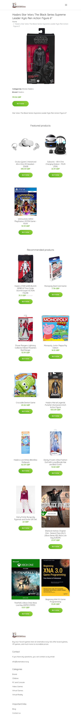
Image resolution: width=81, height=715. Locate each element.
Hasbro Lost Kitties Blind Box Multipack (25, 461)
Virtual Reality (17, 695)
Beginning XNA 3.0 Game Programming (55, 600)
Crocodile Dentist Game (25, 403)
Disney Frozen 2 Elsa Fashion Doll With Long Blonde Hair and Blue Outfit (55, 462)
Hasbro (31, 89)
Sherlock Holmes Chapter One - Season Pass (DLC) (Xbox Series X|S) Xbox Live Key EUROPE (55, 534)
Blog (14, 709)
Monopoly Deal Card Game (55, 286)
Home (14, 22)
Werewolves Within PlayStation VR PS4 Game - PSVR (25, 221)
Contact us (16, 713)
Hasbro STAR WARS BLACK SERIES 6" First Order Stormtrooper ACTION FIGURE (25, 289)
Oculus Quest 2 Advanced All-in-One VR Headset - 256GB (25, 164)
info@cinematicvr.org (20, 662)
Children (15, 678)
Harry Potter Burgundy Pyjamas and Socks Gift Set (25, 518)
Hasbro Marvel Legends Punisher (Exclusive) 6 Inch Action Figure (55, 405)
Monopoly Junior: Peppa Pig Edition (55, 346)
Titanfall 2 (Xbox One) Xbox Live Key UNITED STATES (25, 604)
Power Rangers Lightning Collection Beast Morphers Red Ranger (25, 347)
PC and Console (18, 682)
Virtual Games (17, 691)
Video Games (17, 686)
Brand (24, 89)
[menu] (66, 5)
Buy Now (20, 104)
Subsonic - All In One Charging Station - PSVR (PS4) (55, 164)
